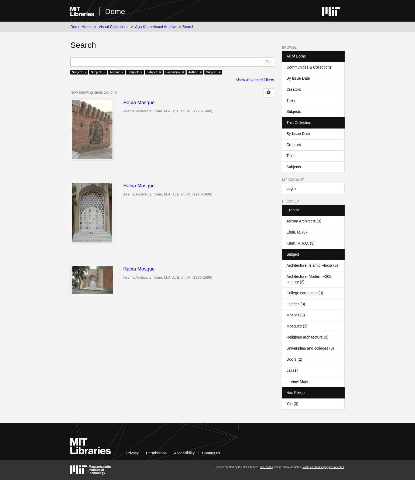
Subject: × (79, 72)
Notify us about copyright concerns (323, 467)
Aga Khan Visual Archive (155, 27)
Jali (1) (292, 370)
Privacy (132, 453)
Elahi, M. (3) (296, 232)
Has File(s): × (174, 72)
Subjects (293, 111)
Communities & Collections (308, 67)
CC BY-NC (266, 467)
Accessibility (184, 453)
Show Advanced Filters (255, 80)
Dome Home (81, 27)
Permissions (156, 453)
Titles (290, 100)
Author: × (116, 72)
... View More (297, 381)
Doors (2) (294, 359)
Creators (293, 89)
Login (291, 188)
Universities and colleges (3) (310, 348)
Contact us (211, 453)
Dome (115, 11)
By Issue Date (298, 78)
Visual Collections (113, 27)
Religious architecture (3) (307, 337)
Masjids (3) (295, 315)
